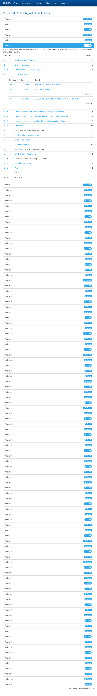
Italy (10, 85)
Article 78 (48, 562)
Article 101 (48, 684)
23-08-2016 (25, 99)
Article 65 (48, 493)
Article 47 (48, 397)
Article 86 (48, 604)
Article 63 (48, 482)
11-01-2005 (25, 85)
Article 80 (48, 573)
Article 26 (48, 286)
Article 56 (48, 445)
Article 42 (48, 371)
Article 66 (48, 498)
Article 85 (48, 599)
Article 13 (48, 216)
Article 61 (48, 472)
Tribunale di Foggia (42, 89)
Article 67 (48, 503)
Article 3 (48, 29)
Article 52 (48, 424)
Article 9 (48, 195)
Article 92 (48, 636)
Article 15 (48, 227)
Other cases (20, 126)
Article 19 (48, 248)
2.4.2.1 (6, 168)
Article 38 (48, 349)
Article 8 (48, 190)
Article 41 (48, 365)
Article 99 (48, 674)
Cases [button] (39, 3)
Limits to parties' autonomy (25, 154)
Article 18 (48, 243)
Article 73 (48, 535)
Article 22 (48, 264)
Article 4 (48, 35)
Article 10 (48, 200)
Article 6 (48, 45)
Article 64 (48, 488)
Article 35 (48, 333)
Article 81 (48, 578)
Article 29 (48, 301)
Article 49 (48, 408)
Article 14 (48, 222)
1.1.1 (6, 70)
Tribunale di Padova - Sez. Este (47, 85)
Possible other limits (23, 163)
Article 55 (48, 440)
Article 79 (48, 567)
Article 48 (48, 402)
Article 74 (48, 541)
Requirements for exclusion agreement (30, 70)
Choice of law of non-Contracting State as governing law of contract (41, 116)
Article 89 (48, 620)
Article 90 (48, 626)
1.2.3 (6, 121)
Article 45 (48, 387)
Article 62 (48, 477)
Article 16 (48, 232)
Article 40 (48, 360)
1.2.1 (6, 112)
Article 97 (48, 663)
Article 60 (48, 466)
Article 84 (48, 594)
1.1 (5, 65)
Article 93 (48, 642)
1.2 (5, 74)
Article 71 (48, 525)
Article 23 (48, 270)
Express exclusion (22, 65)
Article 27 (48, 291)
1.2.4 (6, 126)
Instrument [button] (27, 3)
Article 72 (48, 530)
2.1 (5, 140)
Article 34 (48, 328)
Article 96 (48, 658)
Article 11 (48, 206)
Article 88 (48, 615)
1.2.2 (6, 116)
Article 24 (48, 275)
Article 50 (48, 413)
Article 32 (48, 317)
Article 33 (48, 323)
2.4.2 (6, 163)
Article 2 (48, 24)
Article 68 (48, 509)
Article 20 (48, 254)
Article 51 (48, 418)
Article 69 (48, 514)
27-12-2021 (25, 89)
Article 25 (48, 280)
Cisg (15, 3)
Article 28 (48, 296)
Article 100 (48, 679)
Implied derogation (22, 145)
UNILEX (8, 3)
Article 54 (48, 434)
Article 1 (48, 19)
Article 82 (48, 583)
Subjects (65, 3)
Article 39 (48, 355)
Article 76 (48, 551)
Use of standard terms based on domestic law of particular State (40, 121)
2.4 (5, 154)
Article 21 (48, 259)
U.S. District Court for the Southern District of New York (56, 99)
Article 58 (48, 456)
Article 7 (48, 185)
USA (11, 99)
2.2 (5, 145)
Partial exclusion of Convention (27, 135)
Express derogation (22, 140)
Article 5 (48, 40)
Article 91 (48, 631)
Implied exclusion (22, 74)
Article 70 (48, 519)
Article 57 (48, 450)
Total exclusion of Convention (26, 60)
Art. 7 (17, 168)
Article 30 (48, 307)
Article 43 (48, 376)
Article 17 (48, 238)
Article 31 (48, 312)
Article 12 (48, 211)
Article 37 (48, 344)
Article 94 (48, 647)
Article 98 (48, 668)
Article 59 (48, 461)
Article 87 (48, 610)
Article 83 (48, 589)
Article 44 (48, 381)
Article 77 (48, 557)
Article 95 (48, 652)
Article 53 (48, 429)
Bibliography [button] (52, 3)
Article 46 (48, 392)
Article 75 (48, 546)
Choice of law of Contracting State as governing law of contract (39, 112)
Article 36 (48, 339)
